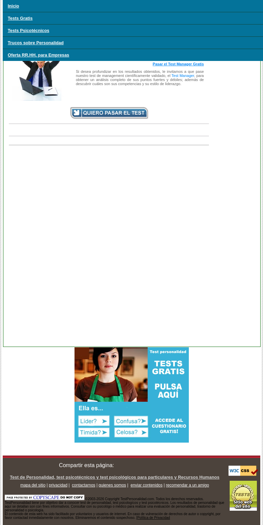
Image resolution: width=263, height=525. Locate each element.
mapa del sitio (33, 485)
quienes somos (112, 485)
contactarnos (83, 485)
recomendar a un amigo (187, 485)
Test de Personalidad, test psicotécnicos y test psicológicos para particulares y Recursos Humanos (114, 477)
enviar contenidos (147, 485)
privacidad (58, 485)
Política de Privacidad (153, 518)
